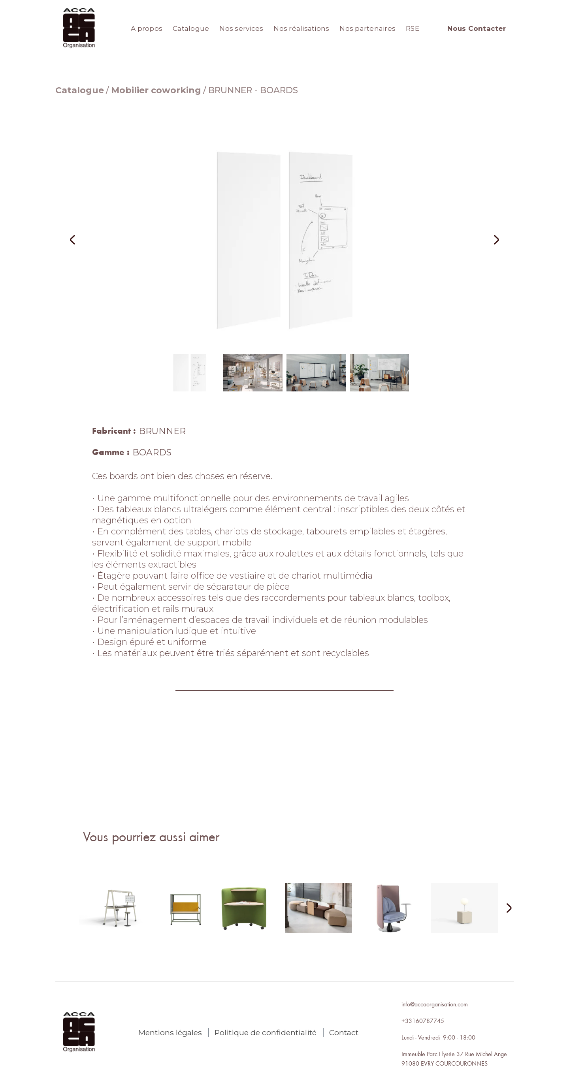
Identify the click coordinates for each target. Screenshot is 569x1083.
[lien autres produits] (119, 914)
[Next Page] (504, 908)
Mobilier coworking (156, 90)
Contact (343, 1032)
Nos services (241, 28)
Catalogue (191, 28)
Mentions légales (170, 1032)
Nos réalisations (301, 28)
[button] (83, 239)
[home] (79, 28)
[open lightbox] (284, 239)
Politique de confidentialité (266, 1032)
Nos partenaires (367, 28)
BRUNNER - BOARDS (253, 90)
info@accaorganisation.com (434, 1004)
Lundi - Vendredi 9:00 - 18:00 (438, 1037)
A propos (146, 28)
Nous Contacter (476, 28)
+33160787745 (422, 1021)
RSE (412, 28)
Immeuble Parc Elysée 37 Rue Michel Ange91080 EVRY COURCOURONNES (454, 1058)
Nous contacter (284, 793)
